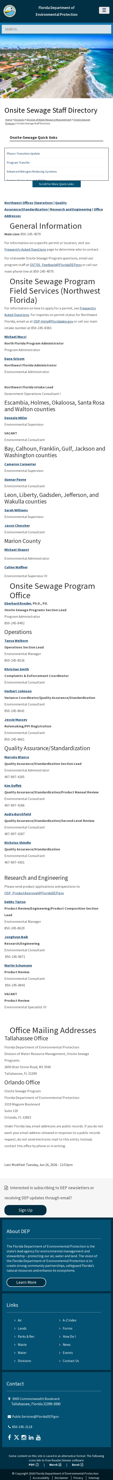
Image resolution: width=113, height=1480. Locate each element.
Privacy (78, 1478)
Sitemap (93, 1478)
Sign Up (25, 1210)
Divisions (19, 119)
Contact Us (69, 1361)
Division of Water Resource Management (49, 119)
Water (20, 1353)
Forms (65, 1328)
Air (18, 1320)
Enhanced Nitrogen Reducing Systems (32, 171)
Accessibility (41, 1478)
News (65, 1345)
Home (8, 119)
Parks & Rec (24, 1336)
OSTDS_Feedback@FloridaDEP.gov (56, 264)
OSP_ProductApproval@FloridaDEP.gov (34, 893)
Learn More (26, 1282)
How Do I (67, 1336)
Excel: (77, 1465)
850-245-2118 (22, 1427)
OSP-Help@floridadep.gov (53, 321)
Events (66, 1353)
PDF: (34, 1465)
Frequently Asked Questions (25, 249)
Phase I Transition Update (23, 153)
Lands (20, 1328)
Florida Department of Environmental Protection (67, 1473)
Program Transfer (18, 162)
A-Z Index (67, 1320)
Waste (20, 1345)
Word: (55, 1465)
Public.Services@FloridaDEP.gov (35, 1416)
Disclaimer (61, 1478)
